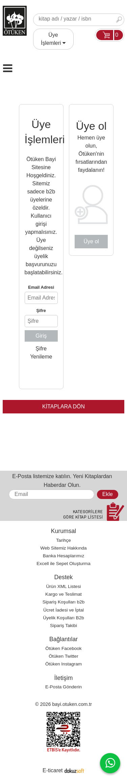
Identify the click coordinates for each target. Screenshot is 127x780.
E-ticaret (53, 770)
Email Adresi (41, 287)
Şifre (41, 310)
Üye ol (91, 241)
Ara (119, 20)
